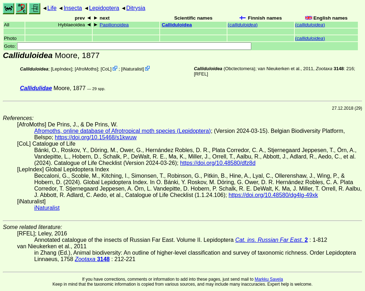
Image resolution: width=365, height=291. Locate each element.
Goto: (127, 46)
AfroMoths (86, 69)
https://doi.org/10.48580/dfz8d (218, 163)
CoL (106, 69)
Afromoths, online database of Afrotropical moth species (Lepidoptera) (122, 131)
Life (52, 8)
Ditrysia (135, 8)
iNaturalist (132, 69)
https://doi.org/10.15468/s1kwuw (96, 137)
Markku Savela (269, 279)
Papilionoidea (114, 24)
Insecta (72, 8)
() (243, 24)
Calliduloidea (177, 24)
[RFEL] (201, 74)
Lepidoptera (104, 8)
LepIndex (61, 69)
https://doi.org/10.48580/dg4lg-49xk (273, 195)
